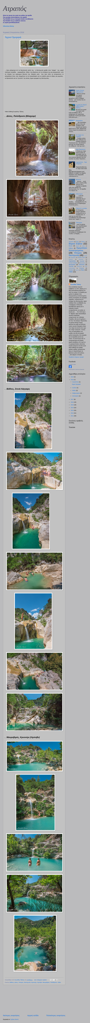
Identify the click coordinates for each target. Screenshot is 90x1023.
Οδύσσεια (81, 264)
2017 (72, 399)
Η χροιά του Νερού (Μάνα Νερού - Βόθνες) (81, 106)
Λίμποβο (39, 982)
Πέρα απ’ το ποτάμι (81, 208)
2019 (72, 377)
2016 (72, 402)
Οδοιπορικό (79, 194)
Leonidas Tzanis (72, 364)
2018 (72, 379)
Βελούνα (78, 179)
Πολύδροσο (53, 982)
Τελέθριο (71, 270)
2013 (72, 410)
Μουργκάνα (79, 120)
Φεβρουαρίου (76, 393)
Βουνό (70, 246)
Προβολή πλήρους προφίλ (76, 357)
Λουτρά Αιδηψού (73, 262)
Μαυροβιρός (46, 982)
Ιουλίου (74, 387)
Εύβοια (71, 248)
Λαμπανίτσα (72, 261)
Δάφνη (77, 245)
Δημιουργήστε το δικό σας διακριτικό (76, 369)
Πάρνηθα (71, 266)
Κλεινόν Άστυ (81, 257)
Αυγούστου (75, 382)
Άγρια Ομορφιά (13, 37)
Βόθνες (12, 982)
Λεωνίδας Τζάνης (76, 284)
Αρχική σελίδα (32, 1015)
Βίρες (77, 241)
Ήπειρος (21, 982)
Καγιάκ (85, 255)
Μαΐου (74, 390)
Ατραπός (14, 8)
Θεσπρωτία (27, 982)
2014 (72, 407)
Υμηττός (77, 270)
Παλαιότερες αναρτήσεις (55, 1015)
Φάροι (82, 270)
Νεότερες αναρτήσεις (11, 1015)
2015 (72, 405)
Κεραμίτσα (73, 257)
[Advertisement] (34, 999)
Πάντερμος (79, 222)
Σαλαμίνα (81, 268)
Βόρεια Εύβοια (75, 244)
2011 (72, 416)
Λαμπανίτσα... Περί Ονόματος (81, 162)
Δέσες (16, 982)
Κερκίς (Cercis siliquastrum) (80, 91)
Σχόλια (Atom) (15, 1019)
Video (59, 982)
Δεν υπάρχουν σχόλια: (40, 980)
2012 (72, 413)
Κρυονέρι (33, 982)
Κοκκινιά (71, 259)
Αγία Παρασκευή (80, 149)
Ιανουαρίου (75, 396)
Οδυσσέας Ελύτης (8, 26)
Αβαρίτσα (71, 241)
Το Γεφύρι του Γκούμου (80, 135)
